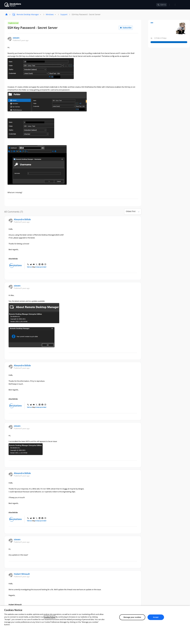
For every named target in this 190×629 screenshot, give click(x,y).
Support (63, 14)
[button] (138, 211)
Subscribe (125, 27)
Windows (50, 14)
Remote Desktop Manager (28, 14)
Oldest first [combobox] (131, 211)
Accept (156, 617)
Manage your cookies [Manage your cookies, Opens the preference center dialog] (132, 617)
